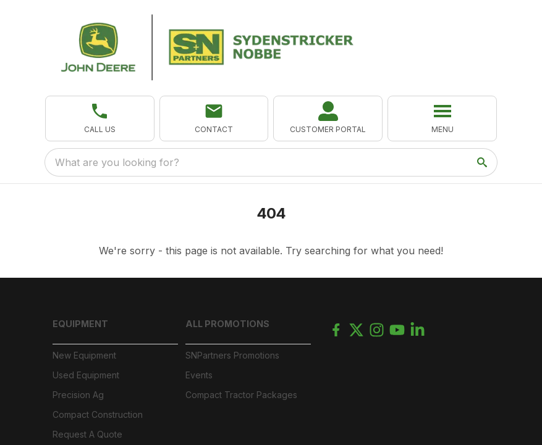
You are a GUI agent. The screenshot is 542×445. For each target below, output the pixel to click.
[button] (100, 118)
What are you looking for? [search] (117, 162)
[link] (328, 118)
